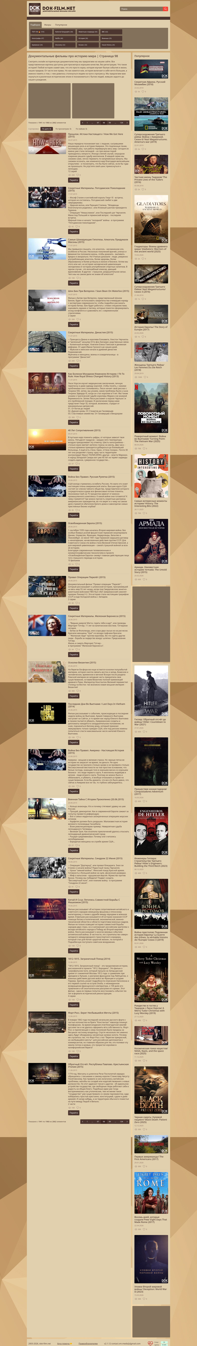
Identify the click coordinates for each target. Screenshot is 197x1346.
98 (104, 122)
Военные (107, 38)
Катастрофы (38, 38)
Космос (83, 45)
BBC (105, 32)
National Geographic (64, 32)
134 (121, 122)
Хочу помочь (63, 1343)
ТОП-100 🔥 (38, 32)
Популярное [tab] (61, 24)
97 (98, 122)
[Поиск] (141, 9)
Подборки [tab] (35, 24)
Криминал (37, 45)
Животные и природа (88, 32)
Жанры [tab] (47, 24)
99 (110, 122)
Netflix (59, 38)
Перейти (74, 180)
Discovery (60, 45)
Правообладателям (88, 1343)
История (83, 38)
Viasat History (108, 45)
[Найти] (165, 9)
